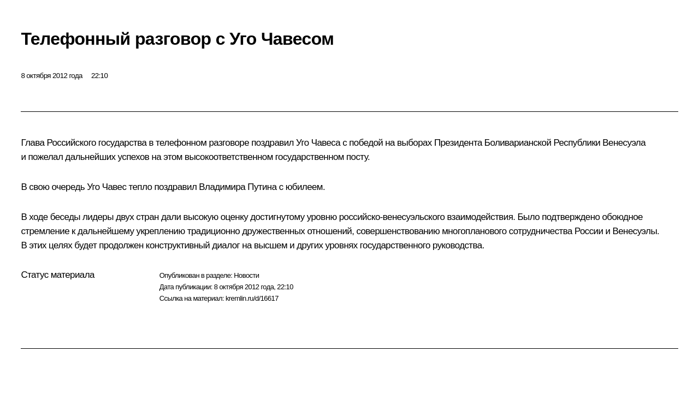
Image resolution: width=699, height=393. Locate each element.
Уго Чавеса (318, 143)
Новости (246, 275)
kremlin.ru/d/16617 (252, 298)
